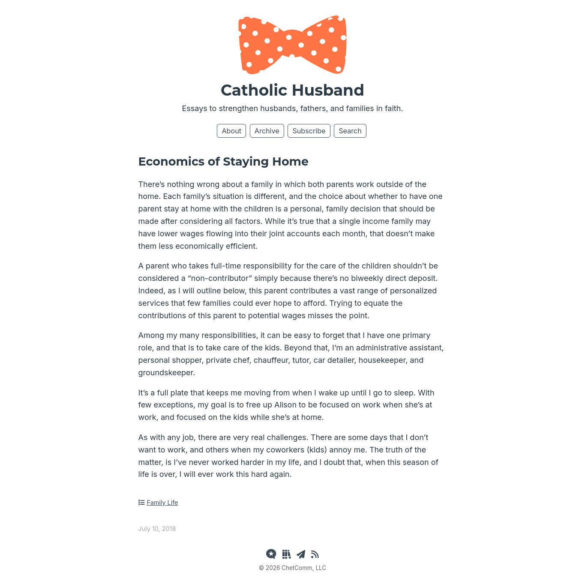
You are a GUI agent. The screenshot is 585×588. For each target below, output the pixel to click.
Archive (267, 131)
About (231, 131)
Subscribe (308, 131)
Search (350, 131)
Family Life (158, 502)
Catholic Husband (292, 90)
